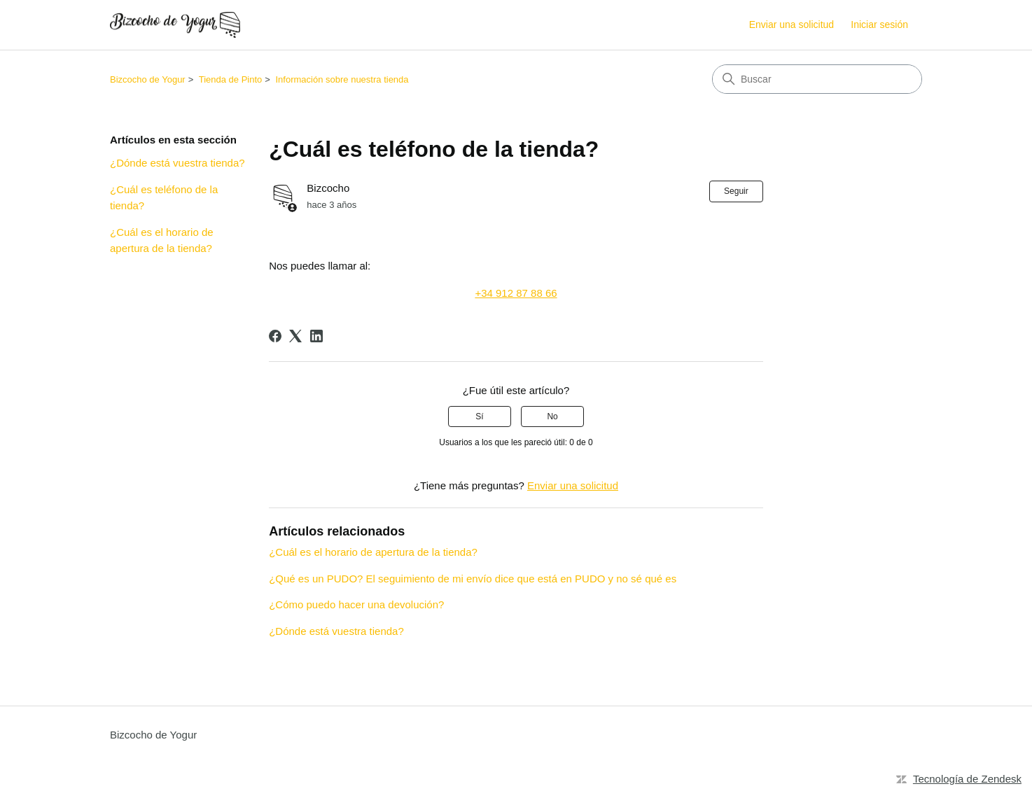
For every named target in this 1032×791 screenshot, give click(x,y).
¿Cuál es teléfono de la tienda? (164, 197)
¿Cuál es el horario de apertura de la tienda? (162, 240)
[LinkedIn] (316, 336)
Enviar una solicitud (791, 24)
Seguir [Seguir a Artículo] (736, 191)
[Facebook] (275, 336)
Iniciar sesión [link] (879, 24)
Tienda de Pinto (231, 79)
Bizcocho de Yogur (148, 79)
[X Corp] (295, 336)
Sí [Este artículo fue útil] (479, 416)
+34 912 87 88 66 (516, 293)
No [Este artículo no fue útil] (552, 416)
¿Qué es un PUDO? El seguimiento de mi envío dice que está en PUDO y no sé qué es (472, 578)
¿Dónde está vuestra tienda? (177, 163)
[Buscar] (817, 79)
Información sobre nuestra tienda (342, 79)
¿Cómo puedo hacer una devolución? (356, 604)
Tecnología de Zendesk (967, 779)
